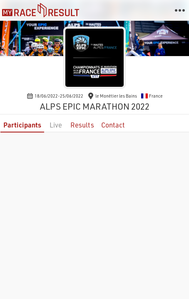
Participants (22, 124)
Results (82, 124)
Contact (113, 124)
